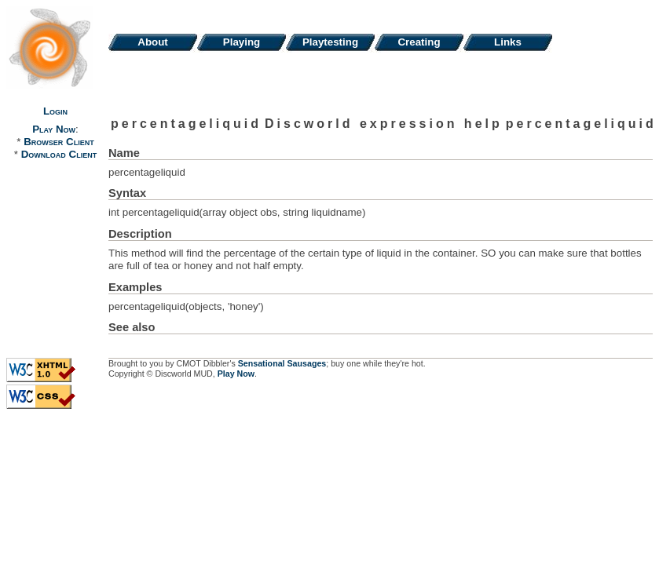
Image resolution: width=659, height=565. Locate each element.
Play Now (53, 129)
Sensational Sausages (282, 363)
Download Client (59, 154)
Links (508, 42)
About (152, 42)
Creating (418, 42)
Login (55, 111)
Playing (241, 42)
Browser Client (58, 142)
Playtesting (330, 42)
